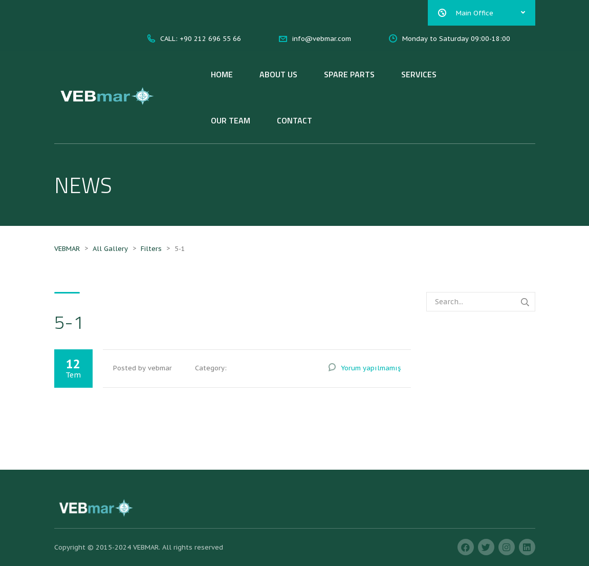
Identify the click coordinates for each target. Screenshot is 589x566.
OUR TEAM (230, 120)
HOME (222, 74)
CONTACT (294, 120)
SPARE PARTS (349, 74)
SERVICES (419, 74)
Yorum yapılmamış (371, 368)
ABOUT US (278, 74)
